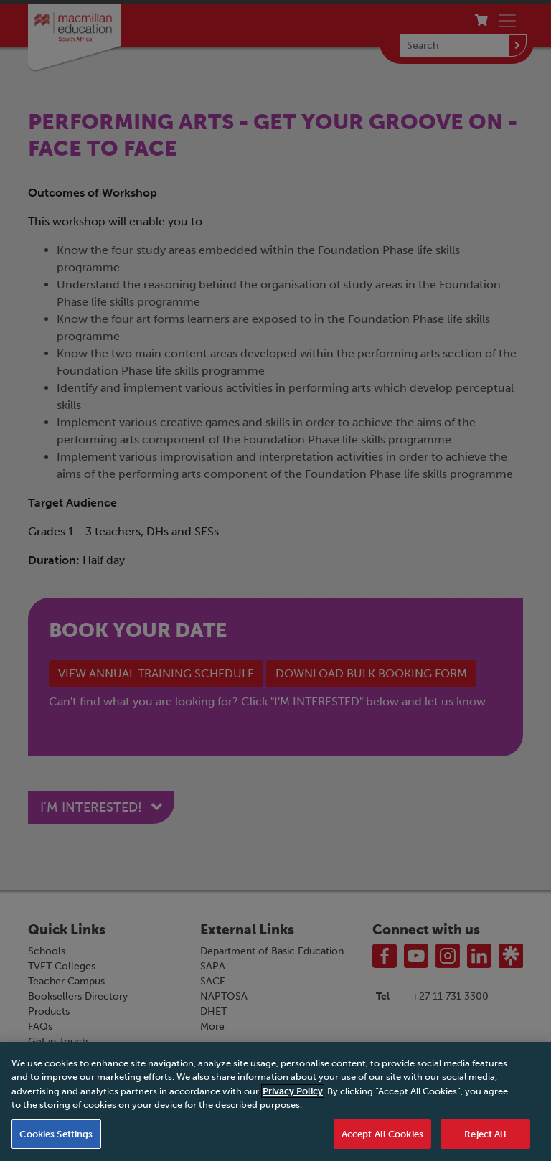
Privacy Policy (293, 1095)
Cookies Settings (56, 1138)
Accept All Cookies (382, 1138)
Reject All (485, 1138)
